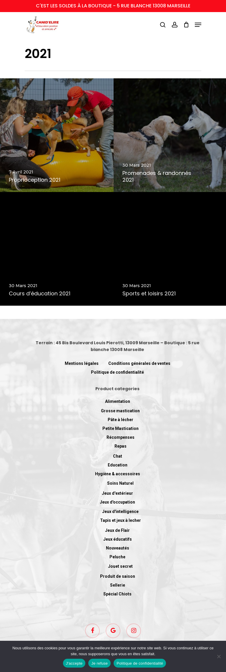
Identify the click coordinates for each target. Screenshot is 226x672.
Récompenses (120, 437)
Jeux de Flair (117, 530)
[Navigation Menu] (198, 25)
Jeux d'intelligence (120, 511)
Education (117, 465)
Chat (117, 456)
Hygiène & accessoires (117, 473)
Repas (120, 446)
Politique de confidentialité (117, 372)
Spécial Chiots (117, 594)
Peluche (117, 557)
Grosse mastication (120, 410)
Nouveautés (117, 548)
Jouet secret (120, 566)
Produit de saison (117, 576)
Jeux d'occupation (117, 502)
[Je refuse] (219, 656)
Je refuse (99, 663)
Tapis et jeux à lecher (120, 520)
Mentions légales (82, 363)
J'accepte (74, 663)
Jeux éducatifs (117, 539)
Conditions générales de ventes (139, 363)
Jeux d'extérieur (117, 493)
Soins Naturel (120, 483)
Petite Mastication (120, 428)
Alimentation (117, 401)
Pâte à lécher (120, 419)
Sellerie (117, 585)
